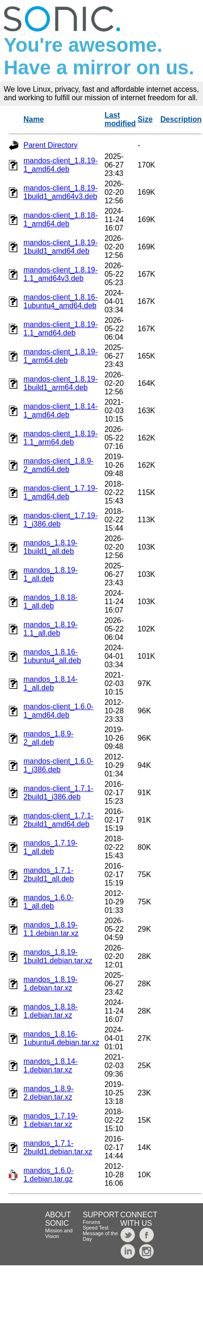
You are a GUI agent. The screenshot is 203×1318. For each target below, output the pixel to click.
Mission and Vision (59, 1233)
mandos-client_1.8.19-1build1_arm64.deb (60, 383)
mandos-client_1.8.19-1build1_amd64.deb (60, 247)
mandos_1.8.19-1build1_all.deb (50, 547)
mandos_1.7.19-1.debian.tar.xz (50, 1120)
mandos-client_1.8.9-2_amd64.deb (58, 465)
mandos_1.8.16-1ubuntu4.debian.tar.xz (61, 1038)
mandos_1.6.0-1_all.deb (48, 902)
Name (33, 119)
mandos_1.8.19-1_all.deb (50, 574)
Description (181, 119)
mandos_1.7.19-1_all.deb (50, 847)
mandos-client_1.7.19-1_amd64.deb (60, 492)
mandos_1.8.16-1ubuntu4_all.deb (52, 656)
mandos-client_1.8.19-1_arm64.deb (60, 356)
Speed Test (95, 1227)
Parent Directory (50, 145)
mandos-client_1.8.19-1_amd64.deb (60, 165)
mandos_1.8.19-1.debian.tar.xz (50, 983)
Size (145, 119)
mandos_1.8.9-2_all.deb (48, 738)
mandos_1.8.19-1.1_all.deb (50, 629)
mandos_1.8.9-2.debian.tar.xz (48, 1093)
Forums (91, 1222)
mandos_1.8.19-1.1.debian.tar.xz (50, 929)
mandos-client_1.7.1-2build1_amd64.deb (58, 820)
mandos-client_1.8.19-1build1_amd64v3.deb (60, 192)
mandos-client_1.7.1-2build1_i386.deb (58, 792)
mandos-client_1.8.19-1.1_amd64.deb (60, 328)
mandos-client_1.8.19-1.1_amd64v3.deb (60, 274)
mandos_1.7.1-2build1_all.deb (48, 874)
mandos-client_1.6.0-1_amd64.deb (58, 711)
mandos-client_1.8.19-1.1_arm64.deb (60, 438)
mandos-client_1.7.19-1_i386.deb (60, 519)
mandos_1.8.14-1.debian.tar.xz (50, 1065)
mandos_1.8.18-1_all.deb (50, 601)
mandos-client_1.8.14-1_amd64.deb (60, 410)
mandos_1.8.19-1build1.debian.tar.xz (57, 956)
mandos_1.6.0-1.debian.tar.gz (48, 1174)
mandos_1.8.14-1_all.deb (50, 683)
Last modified (120, 119)
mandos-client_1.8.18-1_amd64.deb (60, 219)
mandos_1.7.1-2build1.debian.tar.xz (57, 1147)
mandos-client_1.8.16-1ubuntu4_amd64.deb (60, 301)
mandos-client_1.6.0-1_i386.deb (58, 765)
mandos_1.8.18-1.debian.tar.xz (50, 1011)
